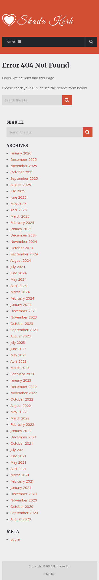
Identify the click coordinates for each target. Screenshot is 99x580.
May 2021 (18, 462)
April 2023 (18, 361)
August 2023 (20, 336)
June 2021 (18, 456)
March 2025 (20, 216)
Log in (15, 539)
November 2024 (23, 241)
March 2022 (20, 418)
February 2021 (22, 481)
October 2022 (21, 399)
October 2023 (21, 323)
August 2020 (20, 519)
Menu (11, 41)
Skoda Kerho (61, 566)
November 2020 (23, 500)
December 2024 (23, 235)
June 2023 (18, 348)
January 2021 (20, 487)
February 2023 (22, 374)
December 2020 (23, 493)
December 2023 (23, 310)
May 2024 (18, 279)
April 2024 (18, 285)
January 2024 (20, 304)
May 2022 (18, 411)
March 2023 (20, 367)
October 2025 (21, 172)
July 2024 (17, 266)
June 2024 (18, 273)
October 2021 (21, 443)
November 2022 (23, 392)
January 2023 (20, 380)
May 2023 (18, 355)
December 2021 (23, 437)
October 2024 (21, 247)
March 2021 (20, 475)
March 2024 (20, 292)
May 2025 (18, 203)
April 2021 (18, 468)
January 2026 (20, 153)
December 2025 (23, 159)
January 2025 (20, 228)
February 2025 (22, 222)
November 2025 (23, 165)
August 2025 (20, 184)
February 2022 (22, 424)
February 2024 (22, 298)
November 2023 (23, 317)
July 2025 (17, 191)
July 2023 (17, 342)
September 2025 (24, 178)
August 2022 (20, 405)
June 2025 (18, 197)
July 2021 (17, 449)
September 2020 (24, 512)
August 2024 (20, 260)
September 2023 (24, 329)
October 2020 (21, 506)
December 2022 (23, 386)
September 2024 (24, 254)
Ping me (49, 574)
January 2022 (20, 430)
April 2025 (18, 210)
